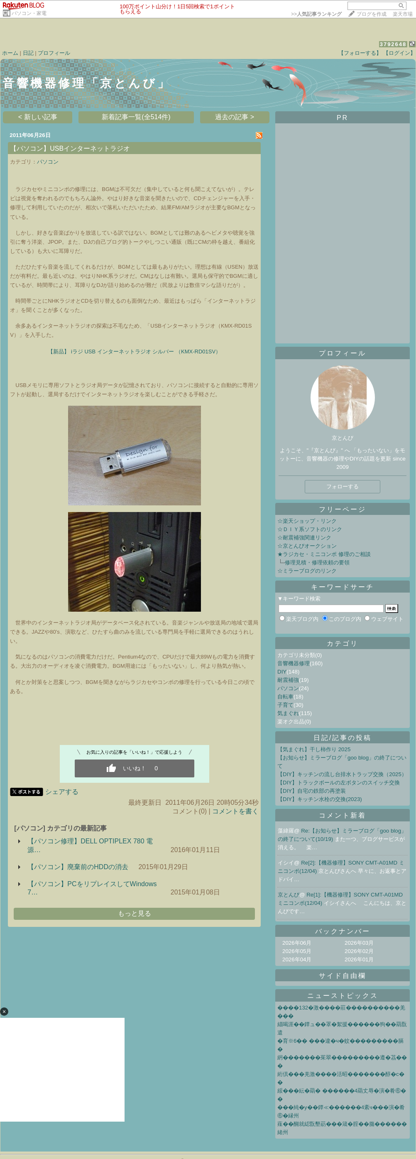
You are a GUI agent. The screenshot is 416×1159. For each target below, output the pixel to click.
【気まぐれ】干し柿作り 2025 (313, 749)
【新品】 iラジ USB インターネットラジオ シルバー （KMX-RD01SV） (134, 351)
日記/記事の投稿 (342, 737)
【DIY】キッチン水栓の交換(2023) (319, 799)
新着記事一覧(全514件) (136, 116)
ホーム (10, 53)
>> (316, 14)
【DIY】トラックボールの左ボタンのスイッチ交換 (338, 782)
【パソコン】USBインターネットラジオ (70, 148)
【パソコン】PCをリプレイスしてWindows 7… (92, 888)
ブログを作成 (372, 14)
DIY (281, 672)
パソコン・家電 (29, 13)
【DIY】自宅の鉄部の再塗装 (311, 791)
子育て (285, 705)
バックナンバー (342, 931)
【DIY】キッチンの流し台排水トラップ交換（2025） (342, 774)
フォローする (342, 486)
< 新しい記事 (37, 116)
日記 (28, 53)
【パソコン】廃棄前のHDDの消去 (77, 866)
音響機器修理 (293, 663)
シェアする (61, 791)
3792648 (393, 44)
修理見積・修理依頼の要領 (317, 562)
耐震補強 (288, 680)
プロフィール (54, 53)
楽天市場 (403, 14)
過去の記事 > (234, 116)
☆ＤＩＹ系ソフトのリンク (309, 529)
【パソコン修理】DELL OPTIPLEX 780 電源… (90, 845)
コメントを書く (235, 811)
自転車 (285, 696)
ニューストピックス (342, 995)
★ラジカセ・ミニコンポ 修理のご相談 (324, 554)
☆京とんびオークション (307, 546)
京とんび (288, 895)
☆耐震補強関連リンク (304, 537)
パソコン (48, 162)
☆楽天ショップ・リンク (307, 521)
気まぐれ (288, 713)
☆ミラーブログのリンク (307, 571)
